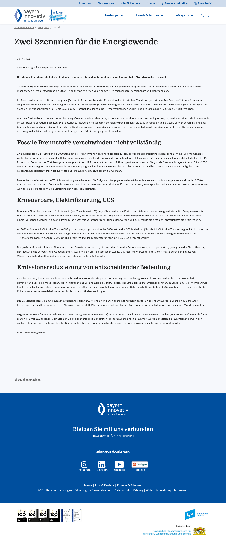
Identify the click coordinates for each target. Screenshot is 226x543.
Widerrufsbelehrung (159, 490)
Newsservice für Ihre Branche (113, 436)
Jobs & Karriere (130, 3)
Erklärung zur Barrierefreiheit (93, 490)
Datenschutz (122, 490)
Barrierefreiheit (173, 3)
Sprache (201, 3)
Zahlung (138, 490)
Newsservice (106, 3)
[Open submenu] (122, 15)
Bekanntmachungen (59, 490)
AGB (41, 490)
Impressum (181, 490)
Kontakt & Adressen (129, 485)
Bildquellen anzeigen (27, 379)
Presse (151, 3)
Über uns (85, 3)
